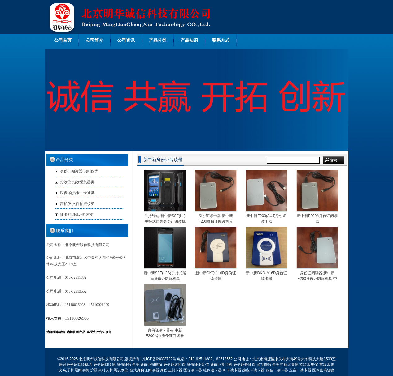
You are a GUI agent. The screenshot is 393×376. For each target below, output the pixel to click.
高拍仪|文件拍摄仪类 (77, 204)
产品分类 (157, 40)
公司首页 (63, 40)
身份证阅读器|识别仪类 (79, 171)
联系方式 (220, 40)
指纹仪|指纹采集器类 (77, 182)
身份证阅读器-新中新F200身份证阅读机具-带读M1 (317, 278)
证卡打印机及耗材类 (77, 214)
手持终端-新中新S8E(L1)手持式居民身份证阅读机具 (164, 221)
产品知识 (189, 40)
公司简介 (94, 40)
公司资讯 (126, 40)
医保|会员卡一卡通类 (77, 193)
